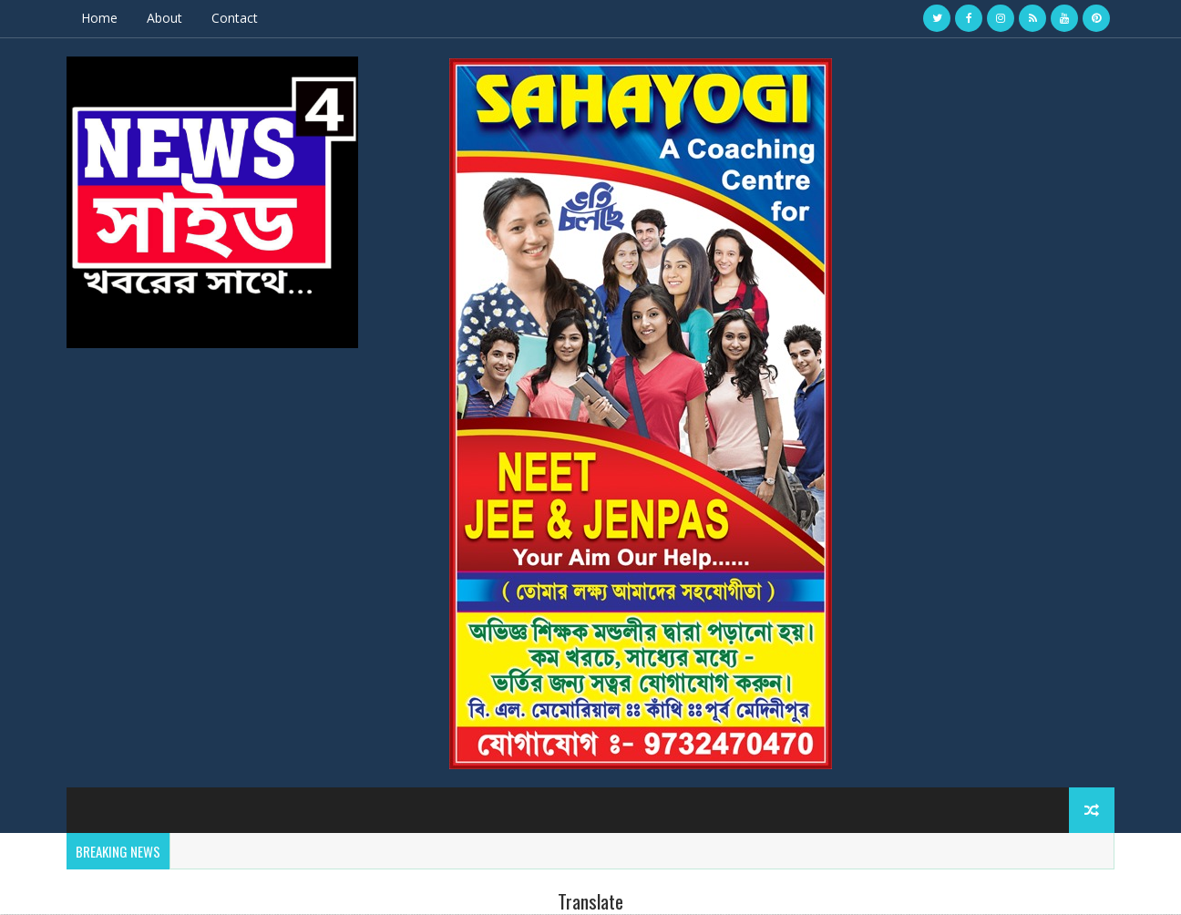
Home (99, 17)
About (164, 17)
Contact (234, 17)
